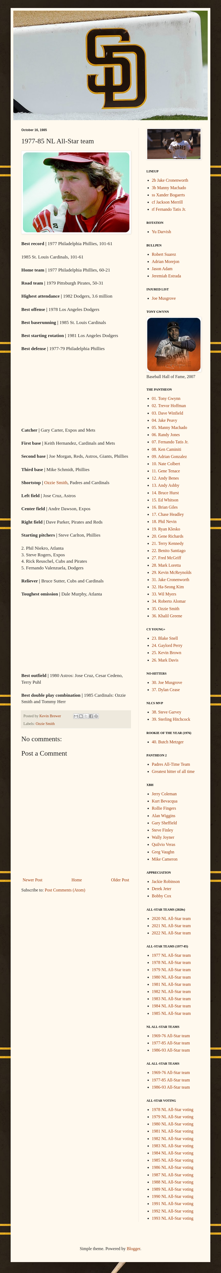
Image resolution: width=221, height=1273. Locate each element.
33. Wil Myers (164, 594)
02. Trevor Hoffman (169, 405)
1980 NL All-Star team (171, 977)
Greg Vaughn (163, 852)
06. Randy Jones (166, 434)
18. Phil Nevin (164, 521)
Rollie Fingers (164, 808)
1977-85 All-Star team (171, 1043)
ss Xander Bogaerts (168, 195)
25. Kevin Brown (166, 652)
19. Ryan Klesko (166, 529)
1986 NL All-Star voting (172, 1167)
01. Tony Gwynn (166, 398)
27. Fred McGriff (166, 558)
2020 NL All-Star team (171, 918)
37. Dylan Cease (166, 689)
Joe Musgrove (164, 298)
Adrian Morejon (165, 261)
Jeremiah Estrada (166, 276)
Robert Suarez (164, 254)
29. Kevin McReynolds (171, 572)
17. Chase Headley (168, 514)
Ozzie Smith (55, 482)
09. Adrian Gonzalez (169, 456)
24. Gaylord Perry (167, 645)
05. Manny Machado (169, 427)
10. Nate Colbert (166, 463)
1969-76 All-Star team (171, 1035)
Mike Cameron (164, 859)
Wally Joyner (163, 837)
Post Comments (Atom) (65, 890)
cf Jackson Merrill (167, 202)
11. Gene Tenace (166, 471)
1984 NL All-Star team (171, 1006)
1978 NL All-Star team (171, 962)
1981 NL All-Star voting (172, 1131)
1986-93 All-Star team (171, 1050)
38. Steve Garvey (166, 712)
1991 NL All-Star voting (172, 1203)
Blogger (133, 1248)
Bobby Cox (161, 896)
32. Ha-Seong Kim (168, 587)
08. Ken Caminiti (166, 449)
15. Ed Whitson (165, 500)
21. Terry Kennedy (168, 543)
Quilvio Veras (163, 844)
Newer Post (32, 880)
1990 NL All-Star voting (172, 1196)
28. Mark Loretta (166, 565)
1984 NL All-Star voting (172, 1153)
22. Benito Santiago (169, 550)
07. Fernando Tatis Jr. (170, 442)
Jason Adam (162, 268)
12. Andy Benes (165, 478)
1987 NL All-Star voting (172, 1175)
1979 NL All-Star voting (172, 1116)
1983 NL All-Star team (171, 998)
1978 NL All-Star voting (172, 1109)
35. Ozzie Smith (165, 608)
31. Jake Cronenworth (170, 579)
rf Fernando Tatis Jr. (169, 209)
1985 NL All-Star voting (172, 1160)
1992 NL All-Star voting (172, 1211)
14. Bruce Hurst (165, 492)
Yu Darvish (161, 231)
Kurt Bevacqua (164, 801)
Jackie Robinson (166, 881)
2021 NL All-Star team (171, 925)
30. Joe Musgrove (167, 682)
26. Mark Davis (165, 660)
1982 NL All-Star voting (172, 1138)
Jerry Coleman (164, 794)
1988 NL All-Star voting (172, 1182)
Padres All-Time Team (171, 764)
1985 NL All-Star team (171, 1013)
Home (77, 880)
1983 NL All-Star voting (172, 1146)
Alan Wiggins (163, 815)
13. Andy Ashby (165, 485)
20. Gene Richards (167, 536)
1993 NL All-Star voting (172, 1218)
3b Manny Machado (169, 187)
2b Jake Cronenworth (170, 180)
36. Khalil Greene (167, 616)
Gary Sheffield (164, 823)
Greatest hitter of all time (173, 771)
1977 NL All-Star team (171, 955)
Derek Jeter (161, 888)
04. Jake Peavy (164, 420)
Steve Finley (162, 830)
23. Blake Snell (165, 638)
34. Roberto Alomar (169, 601)
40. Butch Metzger (168, 742)
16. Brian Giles (165, 507)
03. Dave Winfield (167, 413)
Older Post (120, 880)
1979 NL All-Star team (171, 969)
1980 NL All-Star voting (172, 1124)
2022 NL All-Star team (171, 933)
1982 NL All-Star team (171, 991)
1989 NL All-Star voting (172, 1189)
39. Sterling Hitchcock (171, 719)
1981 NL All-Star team (171, 984)
